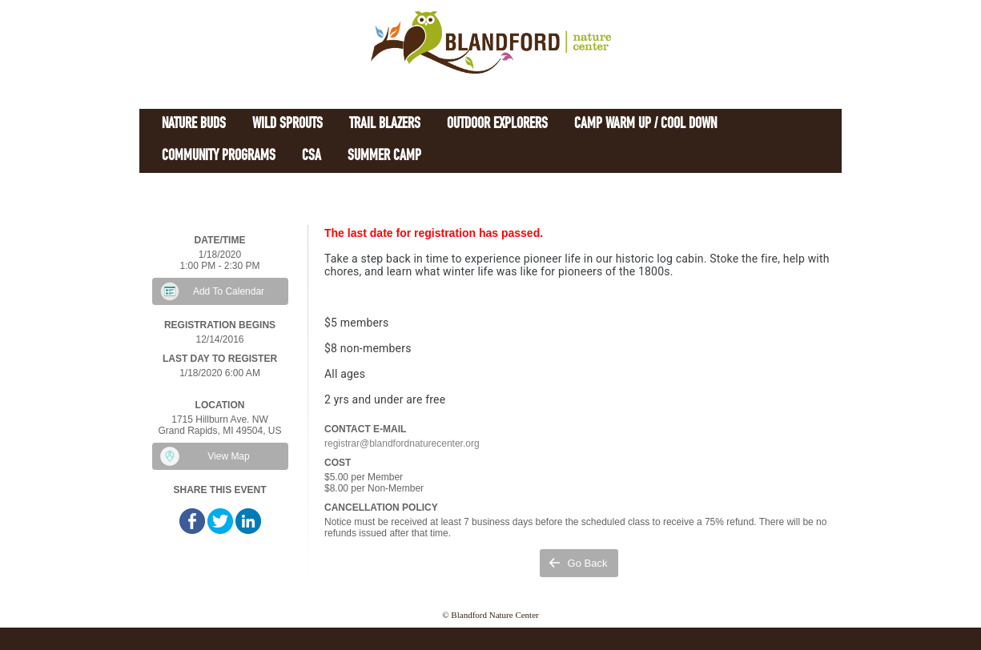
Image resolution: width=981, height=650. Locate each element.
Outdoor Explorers (497, 124)
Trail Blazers (384, 124)
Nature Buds (194, 124)
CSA (311, 156)
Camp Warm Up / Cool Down (645, 124)
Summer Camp (384, 156)
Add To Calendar (228, 291)
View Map (228, 456)
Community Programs (218, 156)
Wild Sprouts (287, 124)
